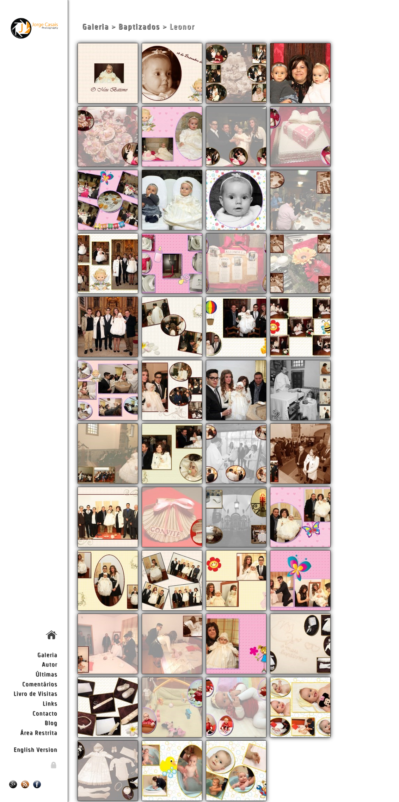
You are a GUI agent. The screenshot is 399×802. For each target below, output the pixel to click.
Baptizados (139, 27)
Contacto (44, 713)
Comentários (39, 683)
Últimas (46, 674)
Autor (49, 664)
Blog (51, 722)
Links (50, 703)
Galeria (47, 654)
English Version (35, 749)
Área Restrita (38, 732)
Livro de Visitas (35, 693)
